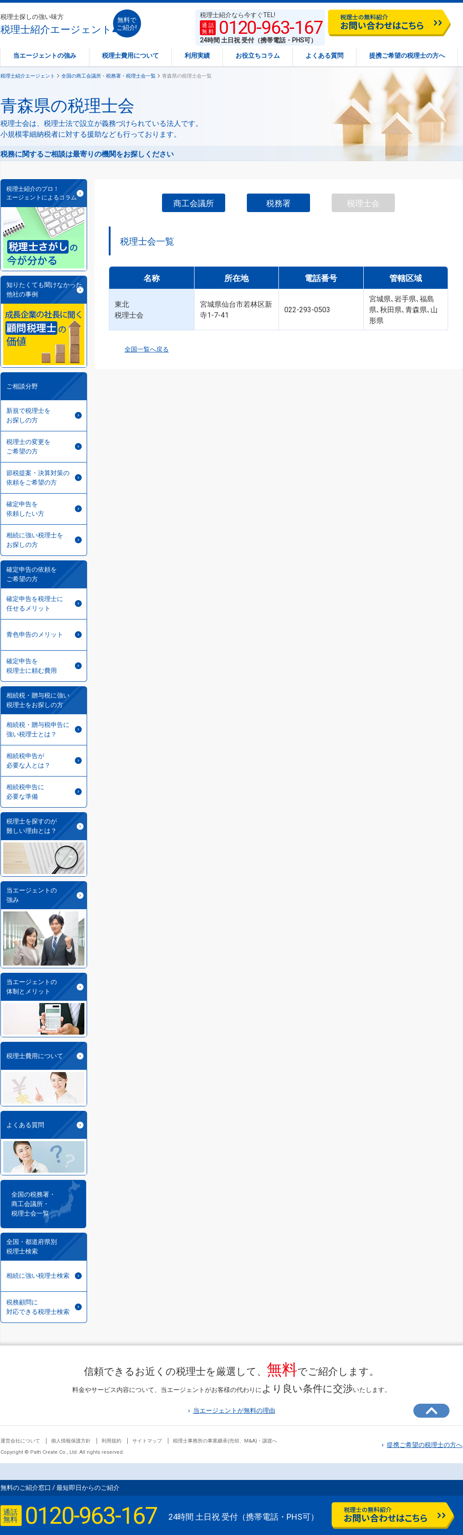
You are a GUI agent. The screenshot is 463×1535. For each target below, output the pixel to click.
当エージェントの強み (44, 55)
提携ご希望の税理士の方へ (407, 55)
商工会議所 (193, 203)
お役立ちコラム (258, 55)
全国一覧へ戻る (139, 349)
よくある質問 (324, 55)
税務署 (278, 203)
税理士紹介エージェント (56, 24)
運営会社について (20, 1441)
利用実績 (197, 55)
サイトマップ (147, 1441)
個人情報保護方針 (71, 1441)
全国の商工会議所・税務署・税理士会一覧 (108, 76)
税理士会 (363, 203)
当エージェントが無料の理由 (231, 1410)
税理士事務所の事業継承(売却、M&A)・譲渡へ (225, 1441)
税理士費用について (130, 55)
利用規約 (111, 1441)
